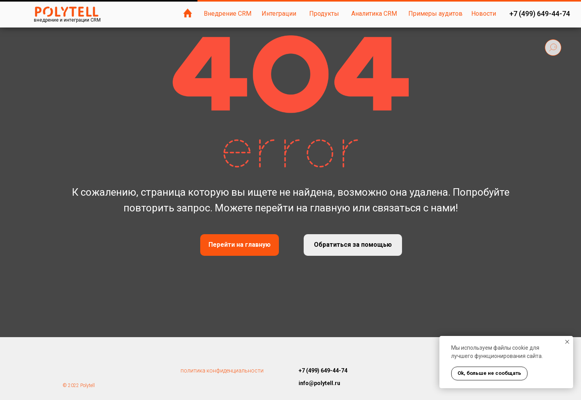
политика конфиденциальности (222, 370)
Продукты (324, 13)
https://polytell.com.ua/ (327, 395)
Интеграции (279, 13)
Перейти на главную (239, 244)
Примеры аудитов (435, 13)
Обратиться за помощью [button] (353, 244)
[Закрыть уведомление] (567, 342)
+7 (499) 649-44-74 (539, 13)
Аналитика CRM (374, 13)
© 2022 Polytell (79, 385)
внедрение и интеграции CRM (67, 20)
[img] (188, 13)
